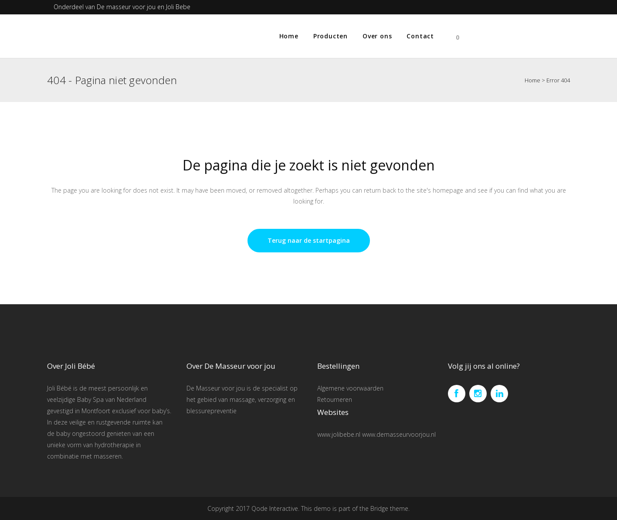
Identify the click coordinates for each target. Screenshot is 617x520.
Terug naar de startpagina (309, 240)
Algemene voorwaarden (350, 388)
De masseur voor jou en (131, 7)
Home (532, 80)
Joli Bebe (178, 7)
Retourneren (334, 399)
